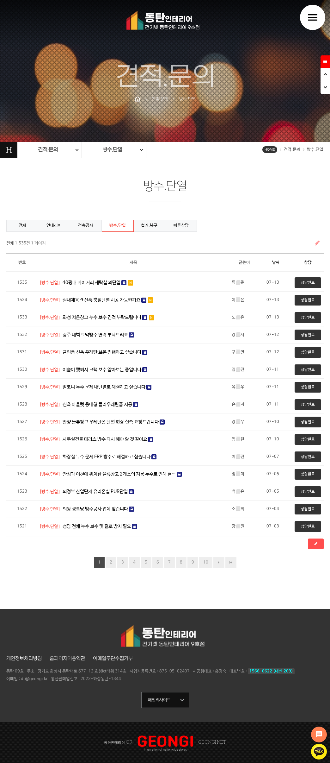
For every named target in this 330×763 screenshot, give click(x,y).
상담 (308, 262)
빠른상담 (181, 225)
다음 (218, 562)
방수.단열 (117, 225)
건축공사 (85, 225)
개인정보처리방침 (24, 658)
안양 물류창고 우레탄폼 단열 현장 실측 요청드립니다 (114, 422)
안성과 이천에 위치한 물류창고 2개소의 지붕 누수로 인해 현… (122, 474)
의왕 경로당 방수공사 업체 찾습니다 (98, 509)
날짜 (276, 262)
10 (205, 562)
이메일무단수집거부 (113, 658)
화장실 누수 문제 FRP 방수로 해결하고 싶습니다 (109, 456)
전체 (22, 225)
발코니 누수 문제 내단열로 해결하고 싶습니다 (107, 387)
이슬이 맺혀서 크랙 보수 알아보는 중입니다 (105, 369)
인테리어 (54, 225)
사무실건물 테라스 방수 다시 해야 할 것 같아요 (108, 439)
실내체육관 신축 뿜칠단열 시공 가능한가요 (108, 300)
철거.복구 (149, 225)
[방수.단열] (50, 282)
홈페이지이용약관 (67, 658)
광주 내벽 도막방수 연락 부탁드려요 (98, 334)
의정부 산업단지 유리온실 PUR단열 (98, 491)
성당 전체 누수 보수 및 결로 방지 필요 (100, 526)
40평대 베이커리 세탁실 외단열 (98, 282)
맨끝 (230, 562)
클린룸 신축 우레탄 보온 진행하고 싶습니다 (105, 352)
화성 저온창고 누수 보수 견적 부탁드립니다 (108, 317)
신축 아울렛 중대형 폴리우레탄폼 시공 (100, 404)
